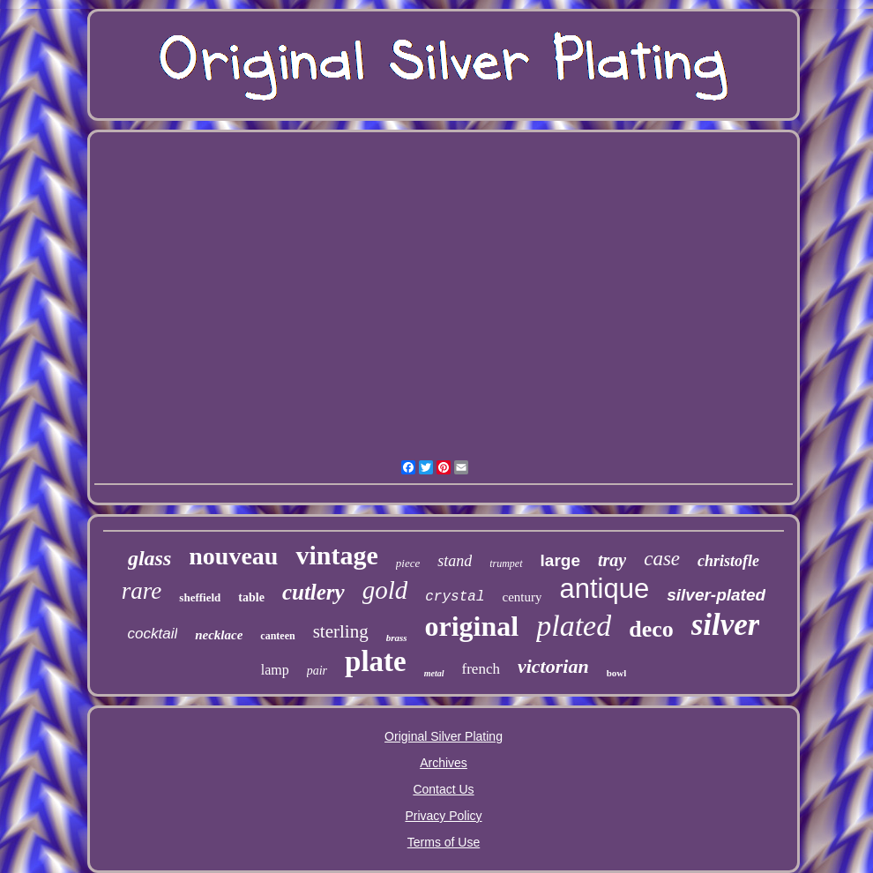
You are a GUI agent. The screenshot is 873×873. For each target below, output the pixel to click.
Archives (443, 763)
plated (573, 625)
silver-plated (716, 595)
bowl (617, 673)
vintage (336, 555)
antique (604, 588)
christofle (728, 561)
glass (149, 558)
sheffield (199, 597)
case (662, 559)
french (481, 668)
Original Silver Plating (443, 736)
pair (317, 670)
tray (612, 560)
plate (376, 661)
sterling (341, 631)
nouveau (233, 556)
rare (142, 591)
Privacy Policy (443, 816)
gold (385, 590)
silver (725, 625)
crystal (454, 597)
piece (408, 563)
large (560, 560)
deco (651, 629)
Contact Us (443, 789)
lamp (275, 669)
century (521, 597)
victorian (553, 666)
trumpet (505, 563)
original (472, 626)
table (251, 597)
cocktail (153, 633)
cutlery (313, 592)
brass (396, 637)
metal (434, 673)
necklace (218, 635)
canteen (277, 636)
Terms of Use (443, 842)
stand (454, 561)
